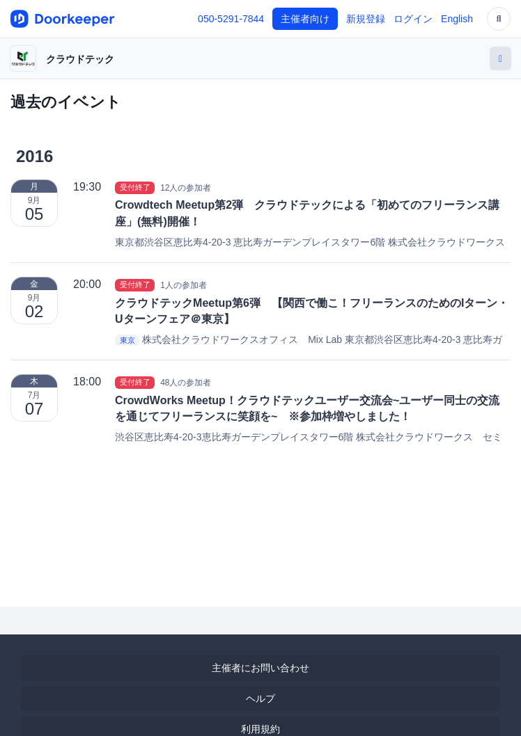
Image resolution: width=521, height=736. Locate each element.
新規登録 (365, 18)
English (457, 18)
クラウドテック (80, 59)
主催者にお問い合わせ (260, 667)
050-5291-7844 (231, 18)
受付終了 (135, 187)
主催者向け (305, 18)
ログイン (413, 18)
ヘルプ (260, 698)
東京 (127, 340)
